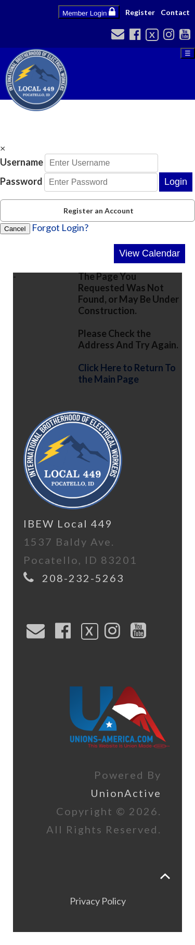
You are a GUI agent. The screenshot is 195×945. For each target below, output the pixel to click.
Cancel (15, 229)
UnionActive (125, 793)
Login (175, 182)
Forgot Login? (60, 227)
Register (140, 12)
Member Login (88, 12)
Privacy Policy (98, 901)
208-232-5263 (83, 578)
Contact (175, 12)
